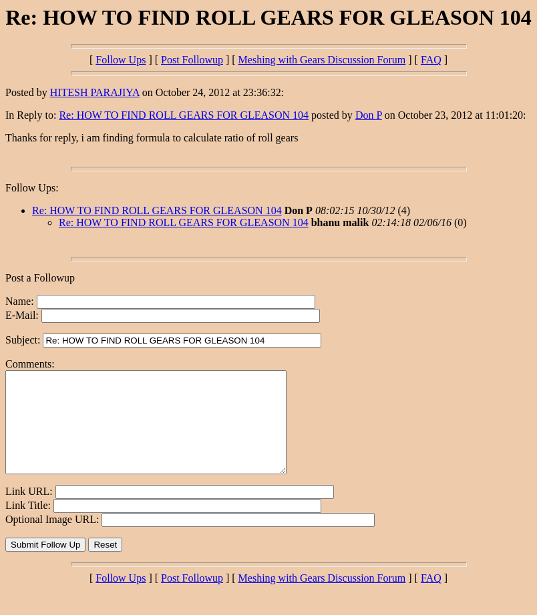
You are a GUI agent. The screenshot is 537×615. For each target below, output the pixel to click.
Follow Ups (121, 59)
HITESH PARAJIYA (95, 92)
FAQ (431, 59)
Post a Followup (40, 277)
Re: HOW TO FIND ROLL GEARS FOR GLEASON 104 (184, 115)
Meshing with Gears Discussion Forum (322, 59)
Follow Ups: (32, 187)
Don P (368, 115)
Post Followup (192, 59)
